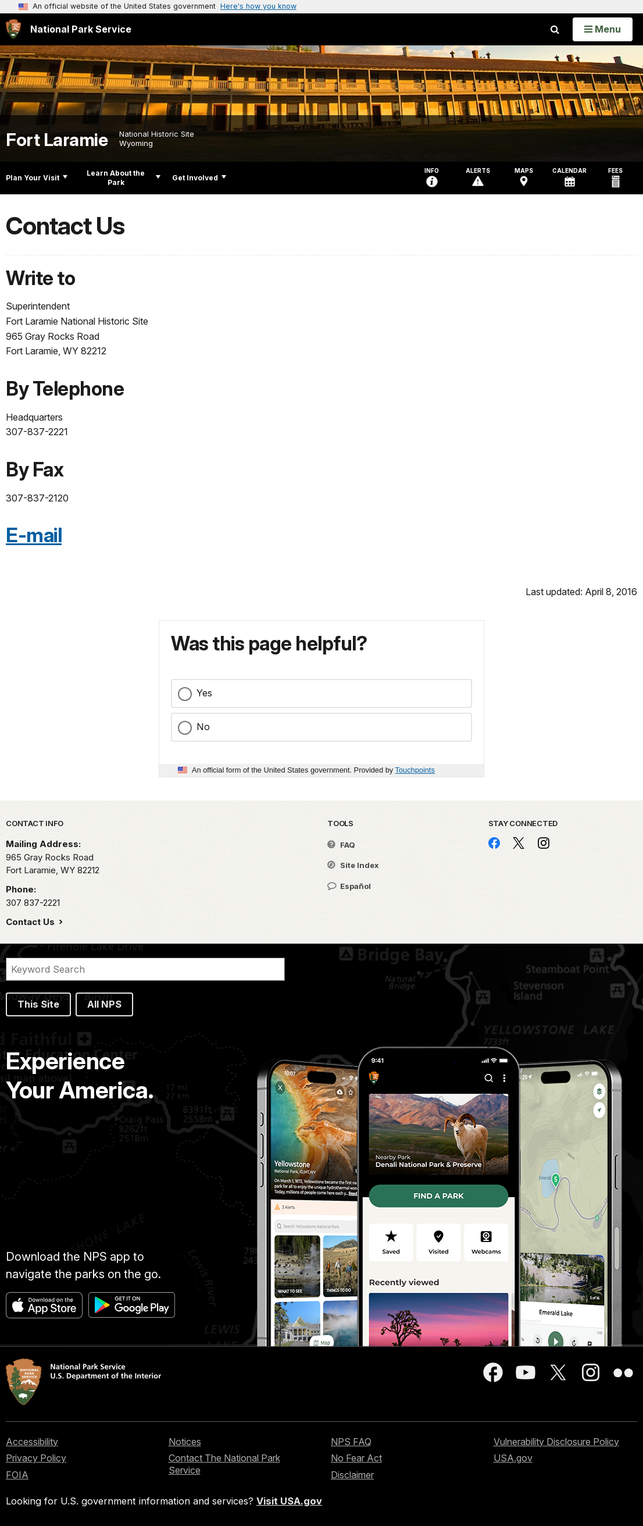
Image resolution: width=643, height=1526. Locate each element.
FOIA (17, 1475)
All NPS (104, 1004)
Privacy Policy (36, 1458)
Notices (185, 1441)
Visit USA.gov (289, 1501)
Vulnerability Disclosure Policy (556, 1441)
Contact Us (31, 921)
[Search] (145, 969)
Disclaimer (352, 1475)
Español (349, 886)
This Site (38, 1004)
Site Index (353, 865)
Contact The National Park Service (224, 1464)
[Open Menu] (603, 29)
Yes (204, 693)
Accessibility (32, 1441)
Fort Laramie (57, 140)
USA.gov (513, 1458)
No (203, 726)
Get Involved (199, 177)
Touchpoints (415, 770)
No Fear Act (356, 1458)
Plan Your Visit (36, 177)
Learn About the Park (123, 178)
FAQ (341, 844)
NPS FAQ (351, 1441)
